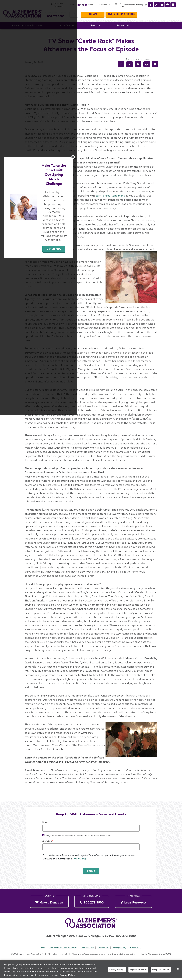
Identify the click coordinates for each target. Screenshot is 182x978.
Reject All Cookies (138, 969)
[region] (91, 969)
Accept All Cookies (160, 969)
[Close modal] (153, 456)
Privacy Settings (116, 969)
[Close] (178, 969)
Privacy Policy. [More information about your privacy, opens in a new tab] (67, 975)
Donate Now (120, 513)
